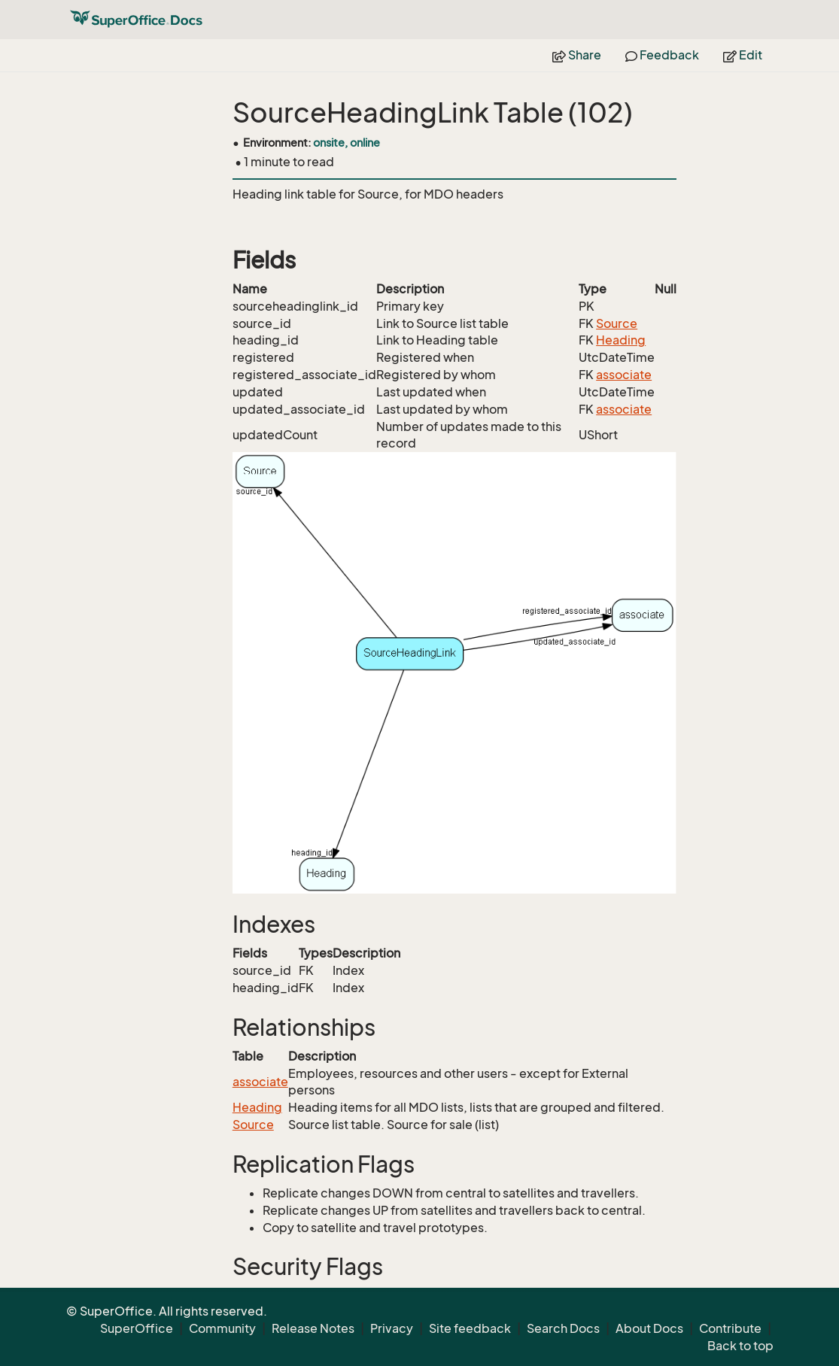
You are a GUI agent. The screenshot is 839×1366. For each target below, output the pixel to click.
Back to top (740, 1345)
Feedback (662, 54)
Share (576, 54)
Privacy (391, 1328)
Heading (621, 340)
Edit (742, 54)
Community (222, 1328)
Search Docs (563, 1328)
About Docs (649, 1328)
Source (616, 323)
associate (624, 374)
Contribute (730, 1328)
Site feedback (470, 1328)
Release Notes (313, 1328)
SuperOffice (136, 1328)
